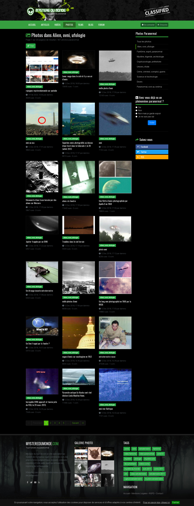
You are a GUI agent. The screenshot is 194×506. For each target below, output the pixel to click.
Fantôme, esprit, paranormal (149, 51)
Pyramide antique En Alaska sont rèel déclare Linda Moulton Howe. (77, 394)
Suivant (75, 423)
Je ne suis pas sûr (146, 116)
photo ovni (103, 249)
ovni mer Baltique (106, 408)
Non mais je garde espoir (149, 113)
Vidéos (57, 24)
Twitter (142, 151)
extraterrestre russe (107, 356)
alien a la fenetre (69, 201)
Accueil (33, 24)
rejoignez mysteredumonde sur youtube (41, 90)
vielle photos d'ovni (69, 301)
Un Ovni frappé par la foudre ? (38, 343)
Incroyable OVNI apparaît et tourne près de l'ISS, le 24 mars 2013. (41, 403)
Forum (101, 24)
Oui (139, 107)
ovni (100, 142)
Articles (45, 24)
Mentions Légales (139, 493)
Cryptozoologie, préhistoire (149, 61)
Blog (90, 24)
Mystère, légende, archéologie (150, 56)
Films (80, 24)
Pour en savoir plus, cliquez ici (156, 502)
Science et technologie (147, 77)
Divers (139, 82)
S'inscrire (162, 25)
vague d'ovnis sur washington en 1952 (77, 356)
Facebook (142, 146)
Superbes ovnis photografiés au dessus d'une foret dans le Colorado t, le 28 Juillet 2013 (77, 145)
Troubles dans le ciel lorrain (73, 241)
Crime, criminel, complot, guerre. (151, 71)
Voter (151, 122)
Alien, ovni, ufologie (145, 46)
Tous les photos (144, 41)
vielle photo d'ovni (106, 88)
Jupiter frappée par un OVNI (37, 241)
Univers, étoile (143, 66)
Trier (30, 46)
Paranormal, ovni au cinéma (149, 87)
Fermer (175, 502)
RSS (140, 157)
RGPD (151, 493)
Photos (69, 24)
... (68, 423)
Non (140, 110)
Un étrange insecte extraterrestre (39, 290)
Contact (159, 493)
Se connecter (148, 25)
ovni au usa (30, 142)
